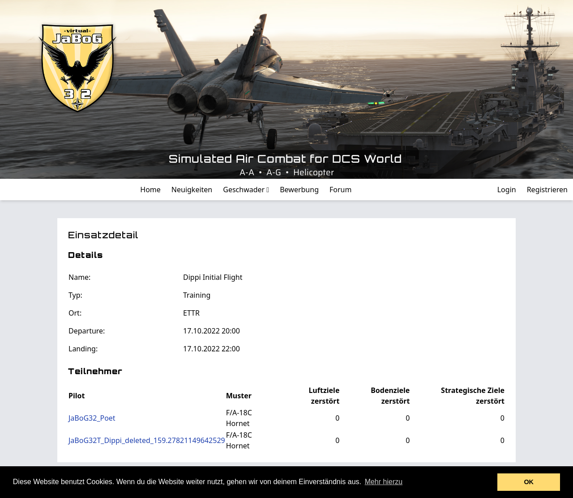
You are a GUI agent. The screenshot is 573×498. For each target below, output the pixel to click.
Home (150, 189)
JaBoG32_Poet (91, 418)
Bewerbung (299, 189)
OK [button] (529, 481)
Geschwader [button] (246, 189)
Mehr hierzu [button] (383, 481)
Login (506, 189)
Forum (340, 189)
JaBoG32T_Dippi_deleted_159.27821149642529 (146, 440)
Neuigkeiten (191, 189)
